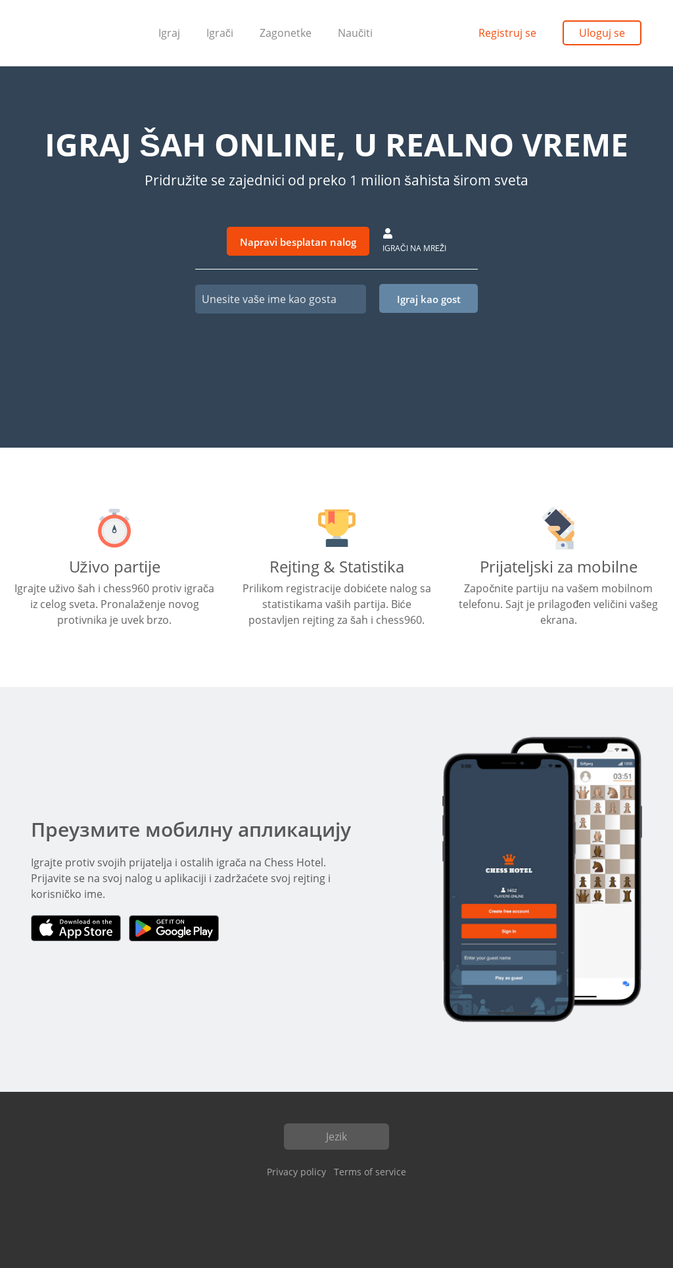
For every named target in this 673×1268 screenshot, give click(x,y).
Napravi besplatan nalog (298, 241)
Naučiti (355, 33)
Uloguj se (602, 33)
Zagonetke (286, 33)
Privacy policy (296, 1171)
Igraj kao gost (429, 299)
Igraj (169, 33)
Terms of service (370, 1171)
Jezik (336, 1136)
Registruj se (507, 33)
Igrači (219, 33)
